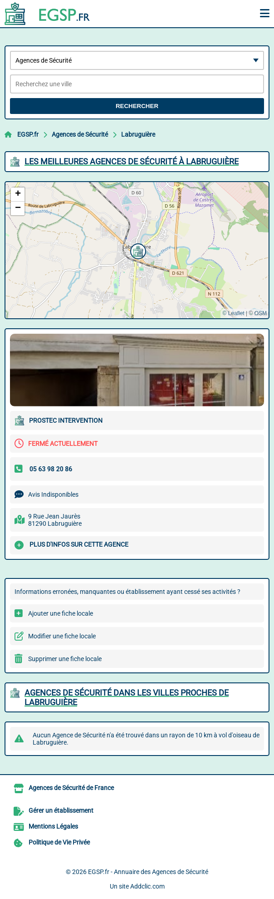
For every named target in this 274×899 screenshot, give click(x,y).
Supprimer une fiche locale (65, 658)
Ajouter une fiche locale (60, 613)
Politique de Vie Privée (59, 842)
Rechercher (137, 106)
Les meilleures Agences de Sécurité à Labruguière (131, 161)
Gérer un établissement (61, 810)
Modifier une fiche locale (62, 636)
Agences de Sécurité (80, 134)
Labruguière (138, 134)
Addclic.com (147, 886)
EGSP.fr (28, 134)
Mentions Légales (53, 826)
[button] (137, 250)
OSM (260, 313)
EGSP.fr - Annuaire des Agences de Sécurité (148, 871)
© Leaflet (233, 313)
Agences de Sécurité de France (71, 787)
